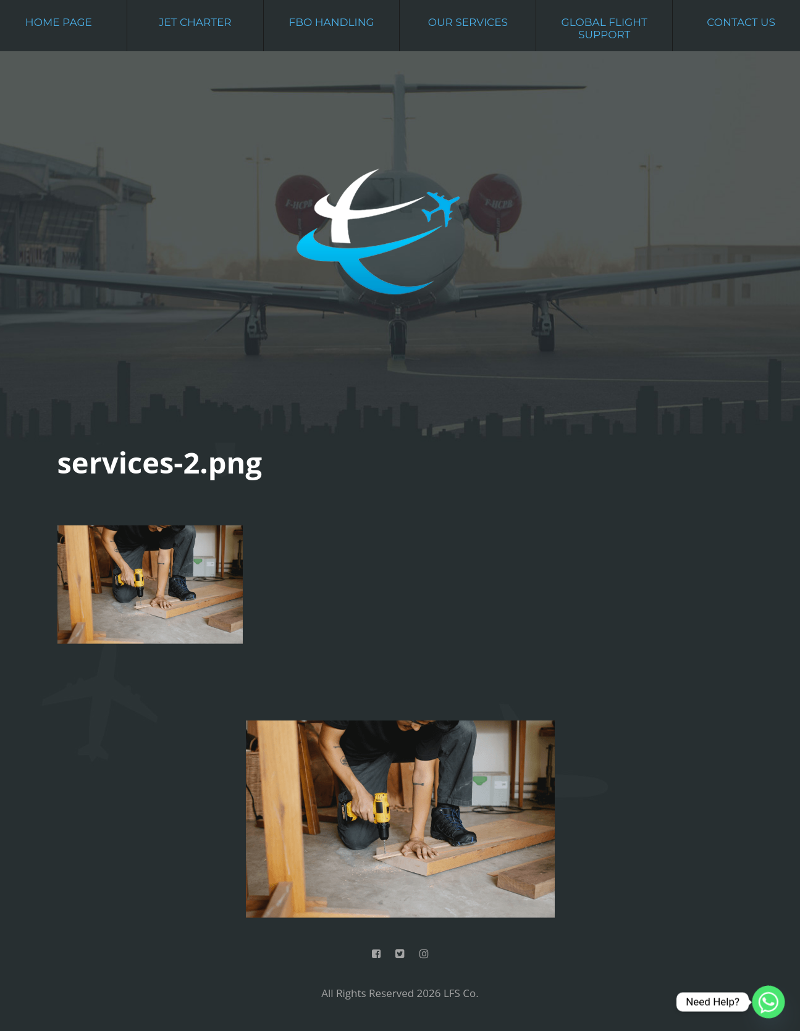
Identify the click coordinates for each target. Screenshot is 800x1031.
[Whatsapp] (768, 1002)
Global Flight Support (604, 28)
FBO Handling (331, 22)
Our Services (468, 22)
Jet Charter (195, 22)
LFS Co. (461, 993)
